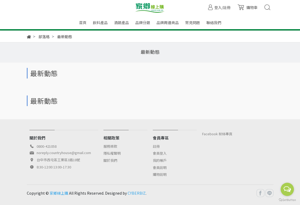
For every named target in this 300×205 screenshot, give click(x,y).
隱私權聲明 (112, 153)
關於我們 (110, 160)
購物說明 (160, 174)
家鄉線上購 (59, 193)
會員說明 (160, 167)
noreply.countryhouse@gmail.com (64, 152)
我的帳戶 (160, 160)
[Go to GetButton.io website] (287, 199)
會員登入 (160, 153)
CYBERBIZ (137, 193)
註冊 (156, 146)
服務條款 (110, 146)
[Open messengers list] (287, 189)
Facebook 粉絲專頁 (217, 133)
